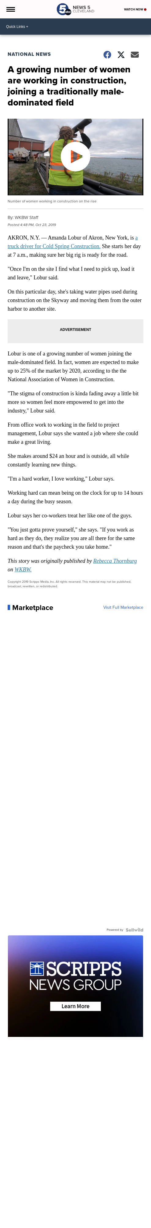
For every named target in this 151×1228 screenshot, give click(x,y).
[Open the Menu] (10, 9)
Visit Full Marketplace (123, 607)
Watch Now (135, 9)
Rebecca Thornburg (115, 561)
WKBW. (22, 569)
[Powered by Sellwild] (134, 930)
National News (29, 54)
